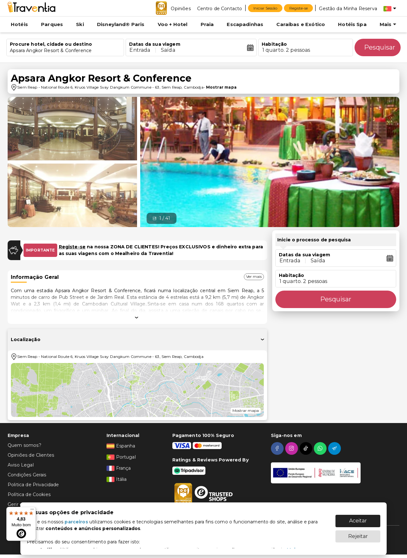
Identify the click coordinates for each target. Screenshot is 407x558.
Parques (52, 24)
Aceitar (358, 517)
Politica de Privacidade (33, 484)
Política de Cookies (29, 494)
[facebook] (278, 448)
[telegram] (335, 448)
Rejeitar (358, 533)
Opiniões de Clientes (31, 455)
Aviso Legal (21, 465)
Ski (80, 24)
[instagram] (292, 448)
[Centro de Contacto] (219, 8)
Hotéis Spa (352, 24)
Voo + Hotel (173, 24)
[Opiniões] (181, 8)
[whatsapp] (321, 448)
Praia (207, 24)
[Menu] (32, 510)
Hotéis (19, 24)
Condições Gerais (27, 475)
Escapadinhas (245, 24)
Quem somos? (24, 445)
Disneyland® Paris (121, 24)
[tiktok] (307, 448)
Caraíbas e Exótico (300, 24)
